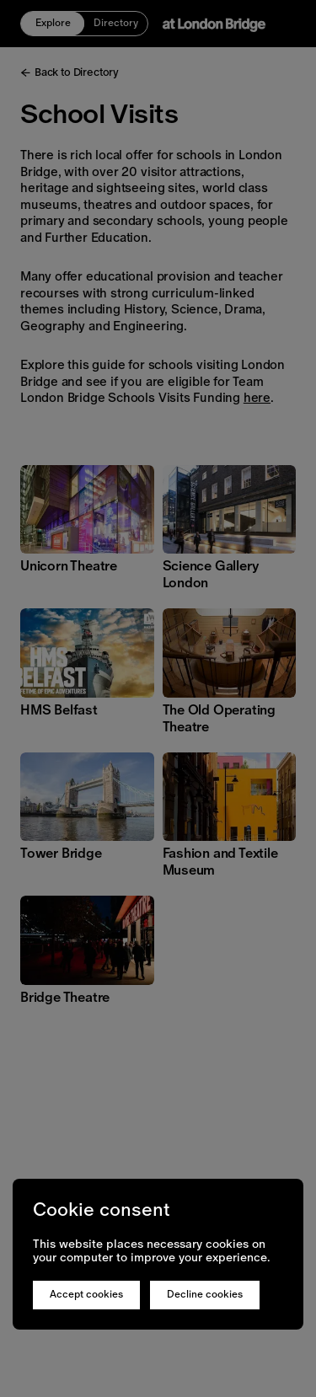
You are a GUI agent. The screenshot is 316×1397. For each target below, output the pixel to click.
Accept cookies (86, 1294)
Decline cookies (205, 1294)
